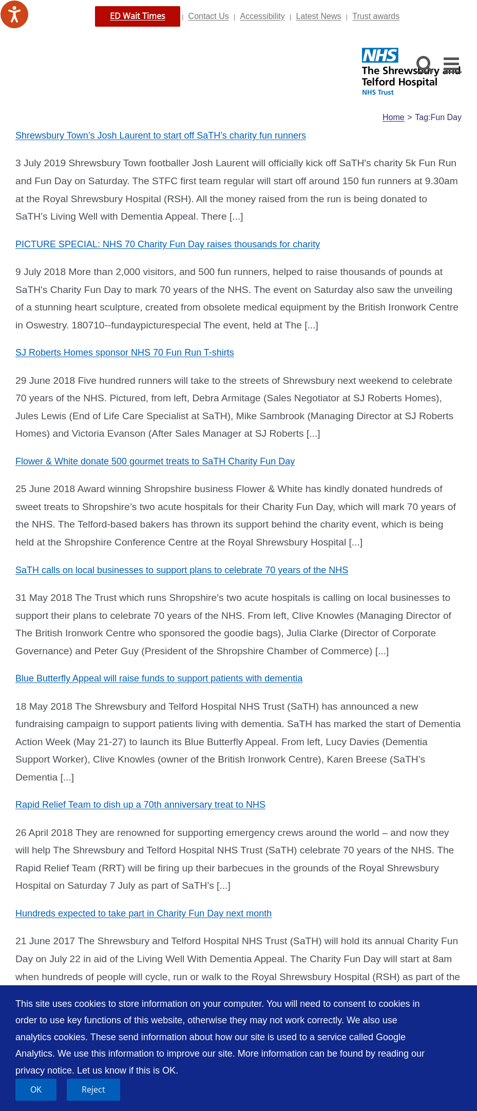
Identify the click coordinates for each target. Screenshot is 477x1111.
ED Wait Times (137, 16)
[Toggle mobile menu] (453, 63)
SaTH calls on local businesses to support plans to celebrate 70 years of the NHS (181, 570)
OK (36, 1089)
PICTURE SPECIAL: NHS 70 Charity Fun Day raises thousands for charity (167, 244)
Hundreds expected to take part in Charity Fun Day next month (143, 913)
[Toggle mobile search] (424, 63)
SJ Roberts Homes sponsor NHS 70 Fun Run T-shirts (124, 352)
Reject (93, 1089)
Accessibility (262, 16)
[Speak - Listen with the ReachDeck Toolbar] (14, 14)
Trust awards (375, 16)
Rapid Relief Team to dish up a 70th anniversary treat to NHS (140, 805)
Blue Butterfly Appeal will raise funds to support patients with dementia (158, 678)
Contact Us (208, 16)
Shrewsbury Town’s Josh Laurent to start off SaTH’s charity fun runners (160, 135)
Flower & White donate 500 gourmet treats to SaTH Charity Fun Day (155, 461)
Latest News (318, 16)
